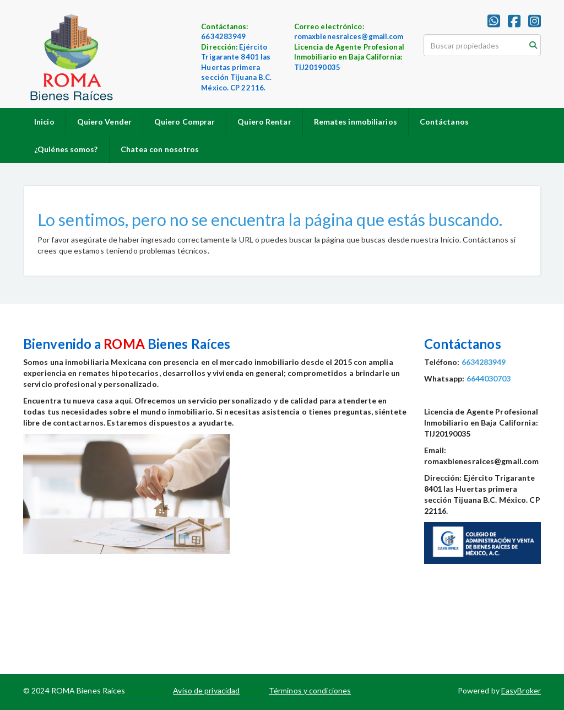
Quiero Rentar (264, 121)
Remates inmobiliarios (355, 121)
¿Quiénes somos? (66, 149)
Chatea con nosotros (160, 149)
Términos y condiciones (310, 690)
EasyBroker (521, 690)
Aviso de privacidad (206, 690)
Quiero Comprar (184, 121)
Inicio (44, 121)
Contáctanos (444, 121)
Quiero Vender (104, 121)
